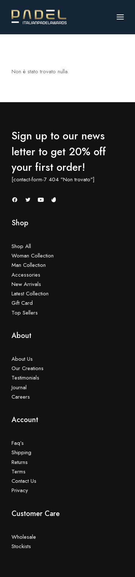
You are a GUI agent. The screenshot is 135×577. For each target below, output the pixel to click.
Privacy (20, 490)
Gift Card (22, 303)
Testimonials (25, 378)
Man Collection (29, 265)
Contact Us (24, 481)
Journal (19, 387)
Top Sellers (25, 313)
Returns (20, 462)
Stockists (21, 546)
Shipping (21, 452)
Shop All (21, 246)
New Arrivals (26, 284)
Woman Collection (33, 256)
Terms (19, 472)
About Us (22, 359)
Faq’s (18, 443)
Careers (21, 397)
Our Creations (28, 368)
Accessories (26, 275)
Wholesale (24, 537)
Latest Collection (30, 294)
